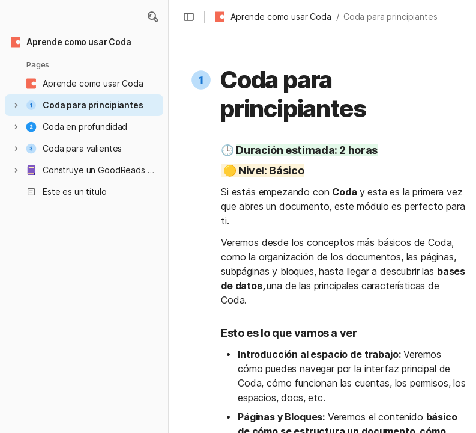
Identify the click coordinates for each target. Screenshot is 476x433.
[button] (152, 16)
